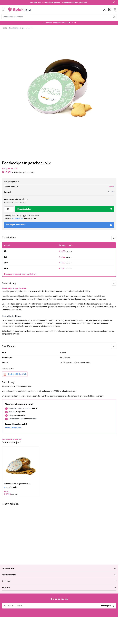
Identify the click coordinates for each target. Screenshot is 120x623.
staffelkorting (17, 218)
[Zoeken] (114, 16)
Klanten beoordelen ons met (61, 23)
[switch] (26, 172)
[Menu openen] (3, 9)
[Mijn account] (104, 9)
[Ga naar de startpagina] (19, 9)
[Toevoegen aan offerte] (59, 225)
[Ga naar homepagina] (4, 28)
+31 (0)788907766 (13, 427)
